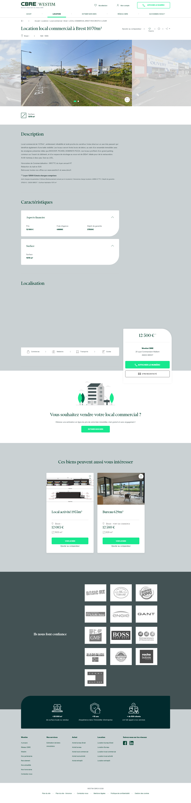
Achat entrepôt (77, 761)
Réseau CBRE (123, 14)
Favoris (150, 29)
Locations (44, 21)
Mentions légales (99, 793)
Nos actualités (26, 765)
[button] (168, 29)
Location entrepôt (104, 761)
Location (57, 14)
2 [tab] (78, 101)
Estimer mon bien (89, 14)
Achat (29, 14)
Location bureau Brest (105, 743)
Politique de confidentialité (120, 793)
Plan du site (46, 793)
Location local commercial (107, 752)
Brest (65, 21)
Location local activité (105, 756)
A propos (24, 743)
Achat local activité (78, 756)
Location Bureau (103, 747)
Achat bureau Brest (79, 743)
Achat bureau (76, 747)
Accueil (37, 21)
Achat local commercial (80, 752)
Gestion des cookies (142, 793)
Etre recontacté (147, 371)
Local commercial (56, 21)
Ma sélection (100, 5)
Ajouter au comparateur (131, 29)
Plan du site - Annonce (64, 793)
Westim (23, 752)
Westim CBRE (147, 345)
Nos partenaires (26, 756)
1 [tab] (75, 101)
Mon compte (123, 5)
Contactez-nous (26, 774)
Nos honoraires (26, 769)
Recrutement (25, 761)
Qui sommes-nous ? (157, 14)
